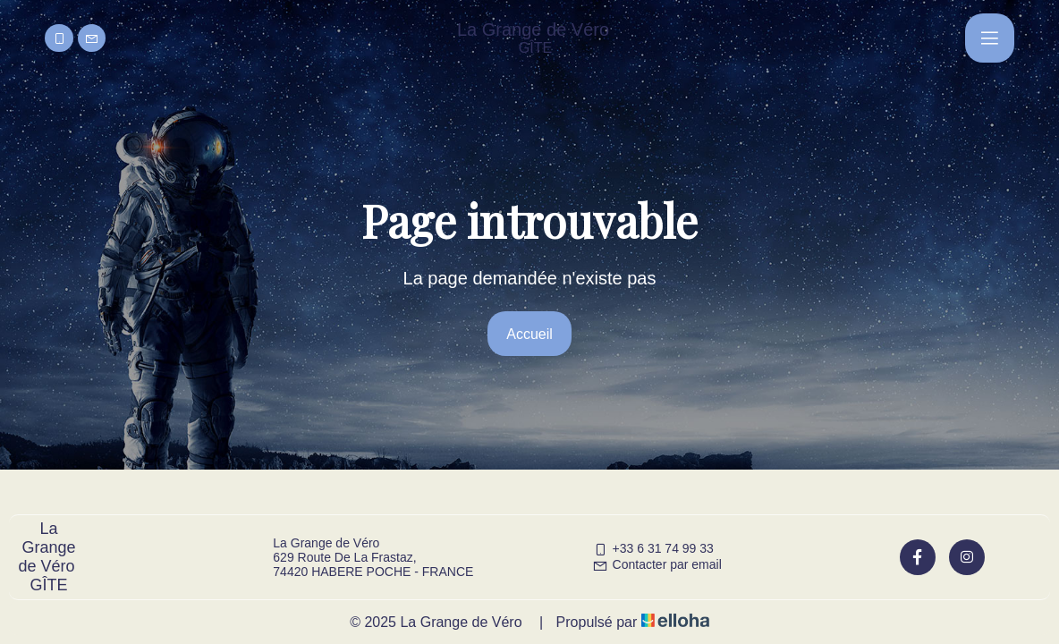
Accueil (529, 334)
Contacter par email (657, 564)
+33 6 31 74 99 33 (653, 548)
